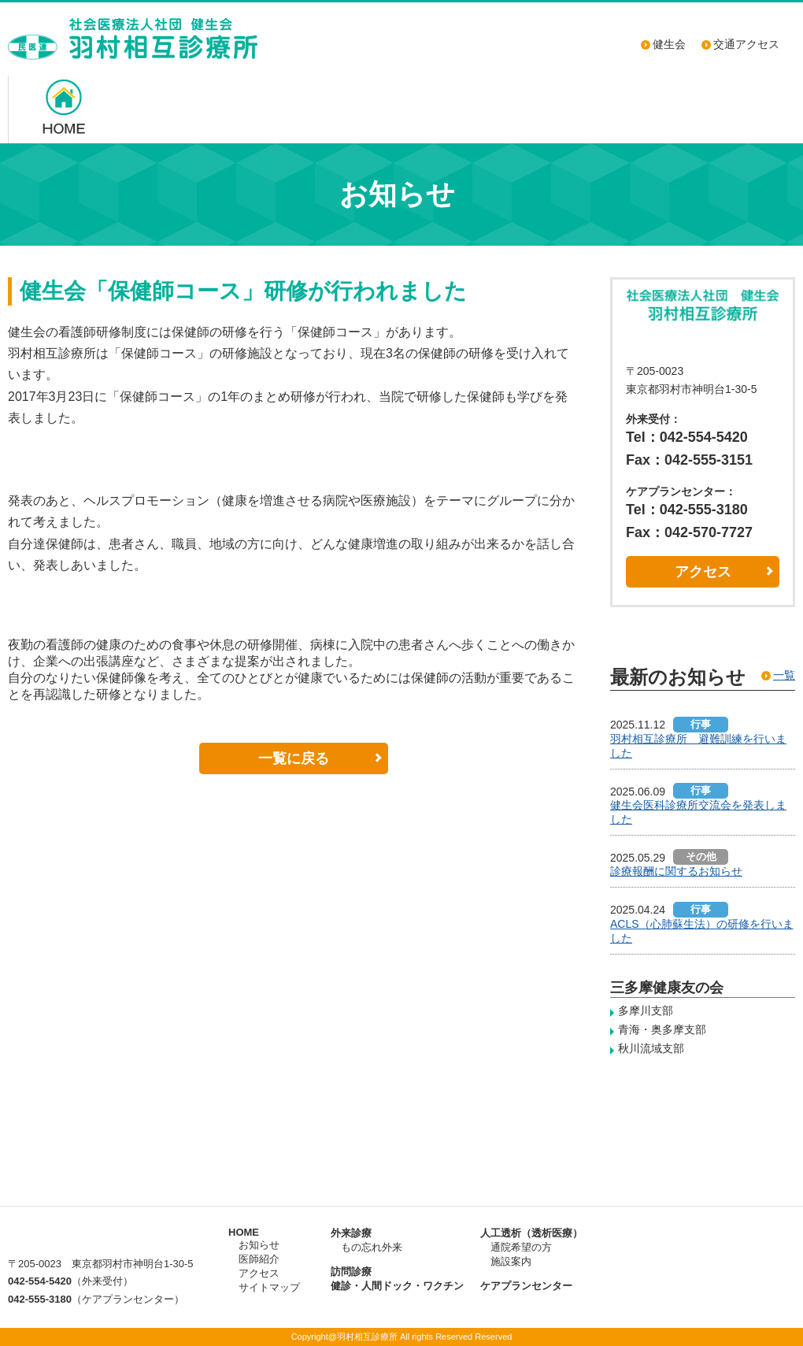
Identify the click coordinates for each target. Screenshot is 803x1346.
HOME (243, 1232)
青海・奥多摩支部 (662, 1029)
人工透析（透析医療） (531, 1233)
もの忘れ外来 (371, 1247)
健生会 (669, 44)
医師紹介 (259, 1259)
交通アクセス (746, 44)
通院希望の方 (521, 1247)
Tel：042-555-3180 (687, 509)
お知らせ (259, 1245)
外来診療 (351, 1233)
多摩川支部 (645, 1010)
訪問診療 (351, 1271)
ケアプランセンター (526, 1286)
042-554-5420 (40, 1281)
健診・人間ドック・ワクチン (397, 1286)
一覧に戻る (293, 758)
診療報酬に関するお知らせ (676, 871)
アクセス (703, 572)
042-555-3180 (40, 1299)
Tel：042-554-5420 (687, 437)
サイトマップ (269, 1287)
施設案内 (510, 1261)
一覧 (784, 675)
